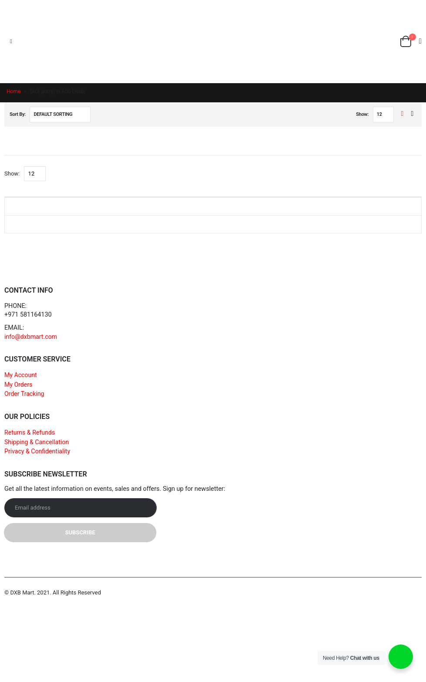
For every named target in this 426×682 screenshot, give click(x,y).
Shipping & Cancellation (37, 442)
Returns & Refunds (30, 432)
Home (13, 91)
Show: (362, 114)
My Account (20, 375)
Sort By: (18, 114)
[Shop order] (60, 114)
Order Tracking (24, 394)
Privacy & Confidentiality (37, 452)
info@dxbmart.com (31, 337)
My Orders (18, 384)
